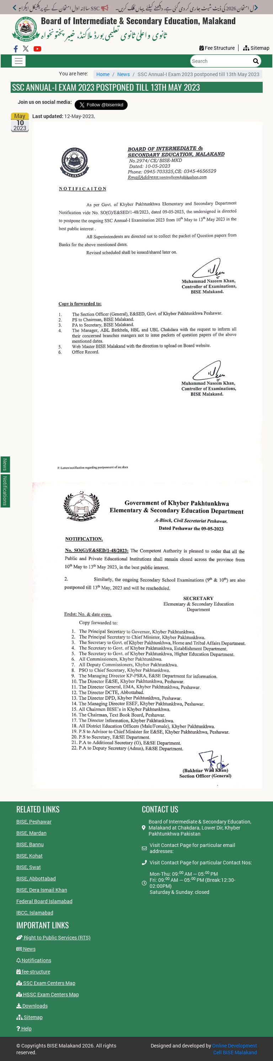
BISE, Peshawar (34, 821)
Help (24, 1028)
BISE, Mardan (31, 833)
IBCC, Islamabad (34, 912)
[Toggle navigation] (19, 60)
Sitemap (29, 1017)
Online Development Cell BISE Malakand (234, 1049)
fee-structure (33, 971)
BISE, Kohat (29, 855)
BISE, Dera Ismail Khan (41, 889)
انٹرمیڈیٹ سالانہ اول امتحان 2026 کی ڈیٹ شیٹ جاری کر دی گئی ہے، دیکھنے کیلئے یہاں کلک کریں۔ (175, 7)
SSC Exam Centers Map (45, 983)
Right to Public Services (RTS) (53, 937)
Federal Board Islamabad (44, 901)
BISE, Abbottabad (36, 878)
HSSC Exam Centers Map (47, 994)
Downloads (32, 1005)
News (123, 74)
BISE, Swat (28, 867)
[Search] (225, 61)
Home (102, 74)
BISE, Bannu (30, 844)
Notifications (33, 960)
